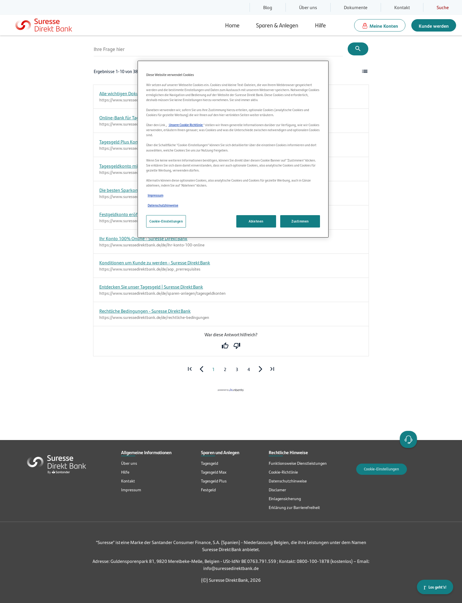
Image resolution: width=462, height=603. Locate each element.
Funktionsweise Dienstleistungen (298, 463)
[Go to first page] (190, 369)
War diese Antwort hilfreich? (231, 335)
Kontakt (402, 7)
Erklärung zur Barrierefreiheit (294, 507)
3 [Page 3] (237, 369)
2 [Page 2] (225, 369)
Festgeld (208, 489)
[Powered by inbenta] (231, 389)
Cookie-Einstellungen (381, 469)
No (237, 346)
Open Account (407, 438)
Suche (443, 7)
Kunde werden (434, 25)
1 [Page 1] (213, 369)
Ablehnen (256, 221)
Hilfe (320, 25)
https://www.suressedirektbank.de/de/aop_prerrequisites (149, 269)
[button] (364, 71)
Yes (225, 346)
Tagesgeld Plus (214, 481)
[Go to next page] (260, 369)
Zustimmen (300, 221)
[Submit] (358, 48)
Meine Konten (383, 25)
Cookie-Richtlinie (283, 472)
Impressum (131, 489)
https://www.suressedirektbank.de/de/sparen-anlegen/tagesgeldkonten (162, 293)
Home (232, 25)
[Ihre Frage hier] (218, 49)
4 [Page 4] (249, 369)
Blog (267, 7)
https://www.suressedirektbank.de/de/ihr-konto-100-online (151, 245)
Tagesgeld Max (213, 472)
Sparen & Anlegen (277, 25)
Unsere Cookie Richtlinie (185, 125)
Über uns (308, 7)
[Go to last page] (272, 369)
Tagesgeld (209, 463)
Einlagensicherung (285, 498)
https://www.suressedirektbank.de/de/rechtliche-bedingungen (154, 317)
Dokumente (355, 7)
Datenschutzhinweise (288, 481)
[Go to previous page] (201, 369)
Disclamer (277, 489)
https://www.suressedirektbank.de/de (132, 124)
